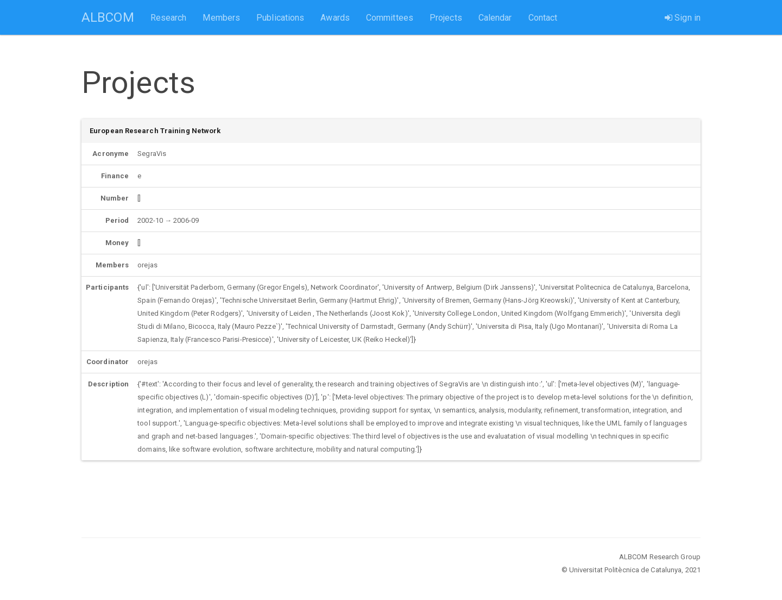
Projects (446, 17)
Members (221, 17)
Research (168, 17)
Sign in (683, 17)
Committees (389, 17)
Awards (335, 17)
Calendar (495, 17)
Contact (543, 17)
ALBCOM (107, 17)
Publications (280, 17)
